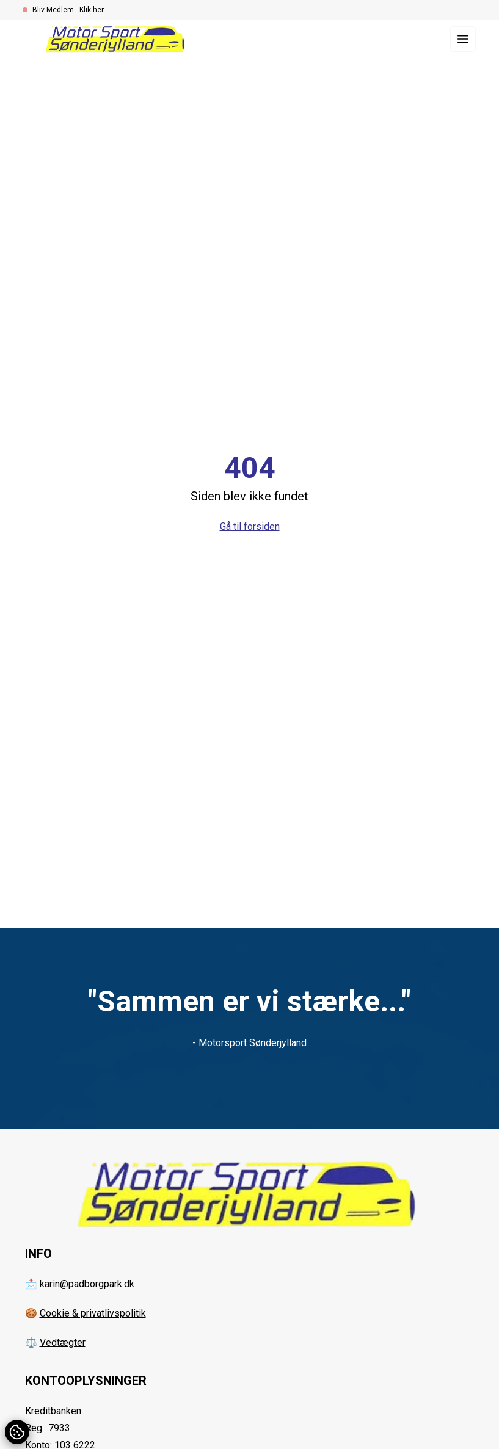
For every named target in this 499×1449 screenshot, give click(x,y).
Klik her (91, 9)
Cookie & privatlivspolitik (93, 1313)
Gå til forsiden (250, 526)
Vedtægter (63, 1342)
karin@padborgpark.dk (87, 1284)
